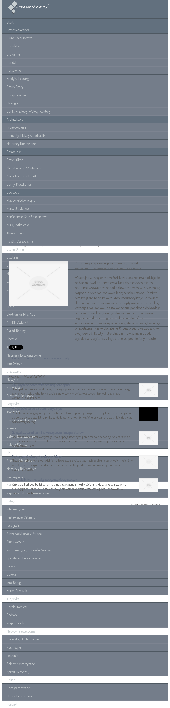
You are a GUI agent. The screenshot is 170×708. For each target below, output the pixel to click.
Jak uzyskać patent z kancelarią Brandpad (41, 385)
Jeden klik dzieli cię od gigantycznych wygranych (44, 480)
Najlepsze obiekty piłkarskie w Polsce (36, 456)
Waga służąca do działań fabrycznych (37, 408)
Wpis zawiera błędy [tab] (56, 358)
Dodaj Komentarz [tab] (24, 358)
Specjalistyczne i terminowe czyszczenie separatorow (48, 432)
